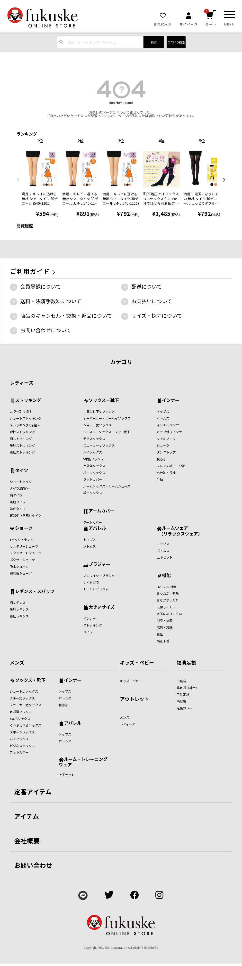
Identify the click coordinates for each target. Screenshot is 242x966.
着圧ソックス (92, 492)
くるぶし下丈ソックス (99, 411)
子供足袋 (183, 694)
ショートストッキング (25, 418)
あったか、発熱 (168, 593)
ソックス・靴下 (104, 400)
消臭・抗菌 (164, 620)
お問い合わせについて (45, 330)
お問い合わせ (33, 864)
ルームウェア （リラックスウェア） (179, 531)
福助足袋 (186, 662)
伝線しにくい (166, 607)
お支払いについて (151, 301)
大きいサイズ (102, 607)
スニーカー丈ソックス (99, 445)
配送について (146, 286)
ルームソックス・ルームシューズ (106, 486)
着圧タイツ (18, 508)
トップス (163, 411)
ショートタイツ (21, 481)
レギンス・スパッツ (34, 591)
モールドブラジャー (97, 589)
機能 (166, 575)
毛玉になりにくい (169, 613)
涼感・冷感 (164, 627)
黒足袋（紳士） (188, 687)
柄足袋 (181, 701)
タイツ (21, 470)
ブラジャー (99, 564)
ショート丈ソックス (97, 425)
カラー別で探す (21, 411)
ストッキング (28, 400)
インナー (170, 400)
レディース (22, 382)
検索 (154, 42)
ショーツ (163, 445)
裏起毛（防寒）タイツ (25, 515)
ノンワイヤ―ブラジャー (100, 575)
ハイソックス (92, 452)
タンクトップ (166, 452)
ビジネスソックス (22, 745)
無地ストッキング (22, 445)
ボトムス (163, 418)
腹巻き (161, 459)
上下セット (164, 557)
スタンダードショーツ (25, 553)
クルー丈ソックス (22, 698)
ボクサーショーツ (22, 559)
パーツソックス (94, 472)
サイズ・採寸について (156, 315)
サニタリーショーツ (24, 546)
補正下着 (163, 641)
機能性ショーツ (21, 573)
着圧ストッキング (22, 452)
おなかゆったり (168, 600)
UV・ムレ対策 (166, 586)
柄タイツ (16, 495)
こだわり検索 (176, 42)
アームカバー (101, 511)
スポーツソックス (22, 732)
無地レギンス (19, 609)
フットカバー (92, 479)
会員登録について (40, 286)
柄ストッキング (21, 438)
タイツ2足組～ (20, 488)
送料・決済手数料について (50, 301)
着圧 (160, 634)
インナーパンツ (168, 425)
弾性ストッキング (22, 432)
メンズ (17, 662)
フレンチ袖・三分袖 (171, 465)
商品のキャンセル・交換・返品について (66, 315)
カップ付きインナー (171, 432)
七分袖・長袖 (166, 472)
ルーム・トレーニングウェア (83, 762)
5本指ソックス (93, 459)
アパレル (97, 528)
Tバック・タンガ (22, 539)
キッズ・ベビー (137, 662)
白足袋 (181, 681)
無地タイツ (18, 502)
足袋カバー (184, 708)
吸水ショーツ (19, 566)
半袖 (160, 479)
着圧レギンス (19, 616)
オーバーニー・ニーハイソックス (107, 418)
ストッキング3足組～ (25, 425)
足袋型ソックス (94, 465)
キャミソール (166, 438)
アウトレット (134, 698)
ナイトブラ (91, 582)
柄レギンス (18, 602)
